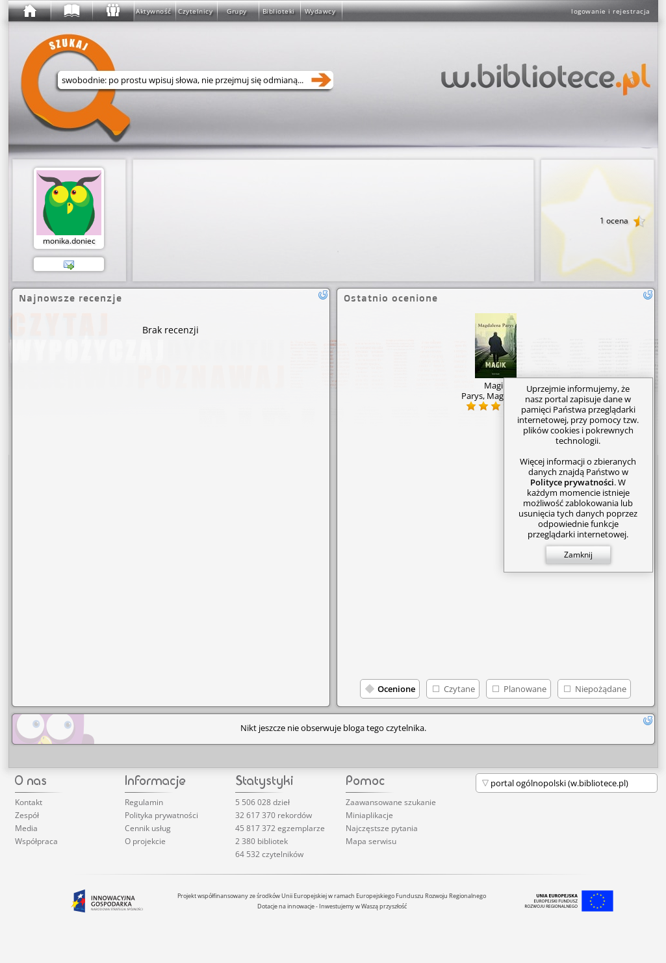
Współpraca (36, 841)
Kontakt (28, 802)
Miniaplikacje (369, 815)
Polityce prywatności (572, 482)
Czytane (459, 689)
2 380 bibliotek (261, 841)
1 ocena (623, 221)
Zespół (27, 815)
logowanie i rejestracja (610, 11)
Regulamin (144, 802)
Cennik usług (148, 828)
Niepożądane (600, 689)
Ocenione (396, 689)
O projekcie (145, 841)
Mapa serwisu (371, 841)
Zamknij (578, 554)
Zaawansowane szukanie (391, 802)
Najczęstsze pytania (382, 828)
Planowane (525, 689)
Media (26, 828)
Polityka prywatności (161, 815)
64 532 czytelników (269, 854)
